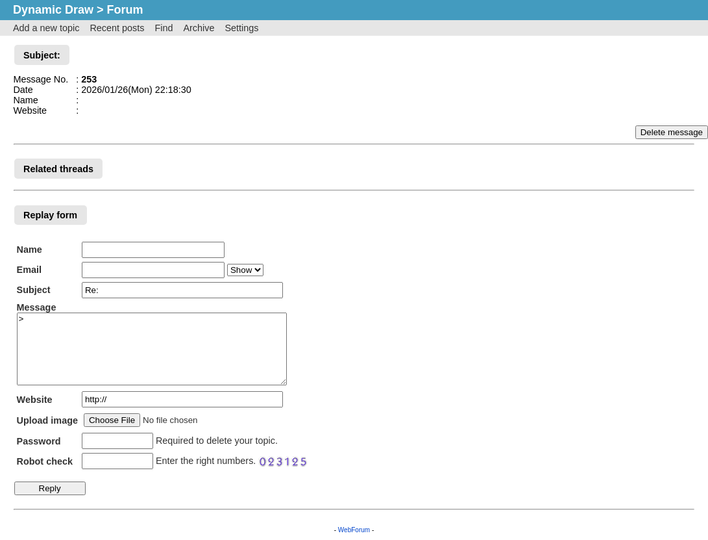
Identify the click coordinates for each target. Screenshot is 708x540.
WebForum (354, 530)
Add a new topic (46, 28)
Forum (125, 9)
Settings (241, 28)
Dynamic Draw (53, 9)
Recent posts (117, 28)
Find (163, 28)
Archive (198, 28)
